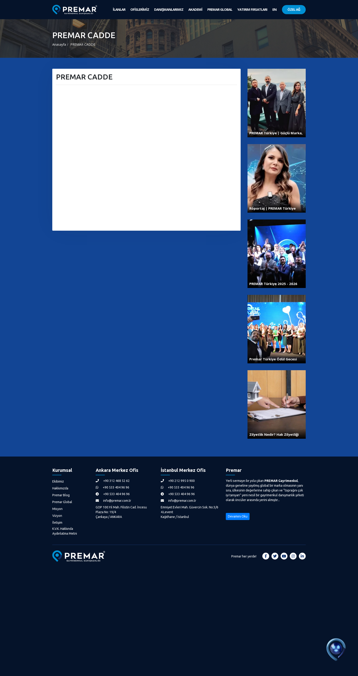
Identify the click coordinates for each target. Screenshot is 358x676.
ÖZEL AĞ (293, 9)
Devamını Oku (237, 516)
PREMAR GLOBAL (219, 9)
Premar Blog (61, 495)
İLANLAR (119, 9)
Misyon (57, 509)
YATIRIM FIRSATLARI (252, 9)
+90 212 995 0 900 (178, 481)
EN (274, 9)
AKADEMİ (195, 9)
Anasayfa (59, 44)
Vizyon (57, 516)
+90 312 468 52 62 (113, 481)
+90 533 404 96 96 (112, 487)
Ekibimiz (58, 481)
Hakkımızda (60, 488)
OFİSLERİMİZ (139, 9)
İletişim (57, 522)
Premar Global (62, 502)
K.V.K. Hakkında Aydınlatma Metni (64, 531)
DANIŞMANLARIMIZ (168, 9)
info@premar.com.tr (113, 500)
